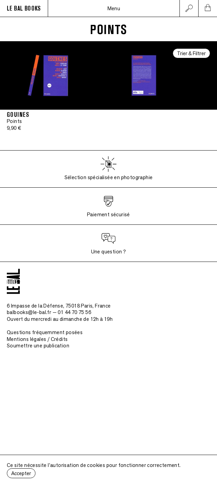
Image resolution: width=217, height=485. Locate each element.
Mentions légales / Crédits (37, 339)
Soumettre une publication (38, 345)
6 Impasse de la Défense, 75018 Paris (59, 305)
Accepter (21, 473)
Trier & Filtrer (191, 53)
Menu (113, 8)
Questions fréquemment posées (45, 332)
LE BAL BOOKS (24, 8)
